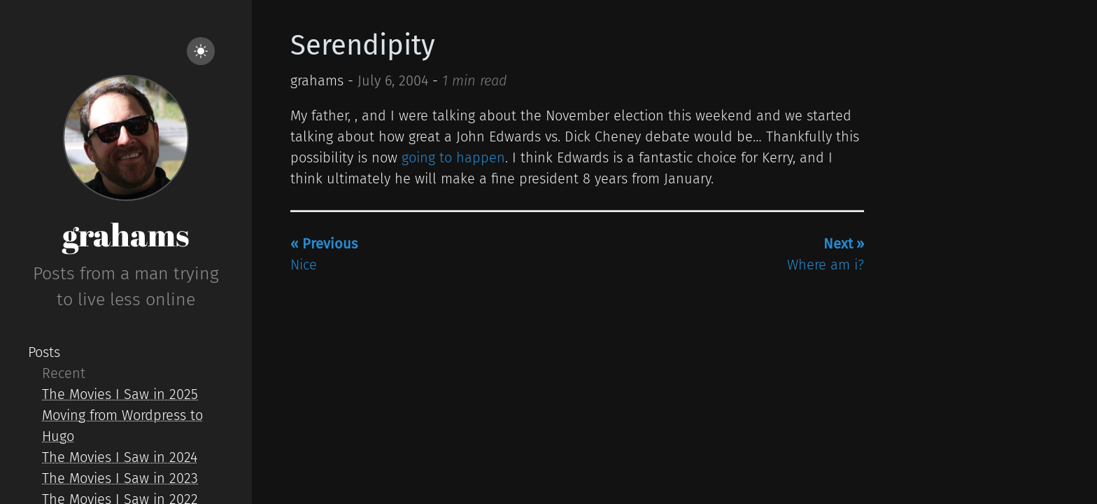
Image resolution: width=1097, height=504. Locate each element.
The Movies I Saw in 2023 (120, 478)
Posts (44, 352)
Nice (324, 254)
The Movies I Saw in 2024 (119, 457)
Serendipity (362, 45)
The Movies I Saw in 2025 (120, 394)
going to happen (453, 157)
